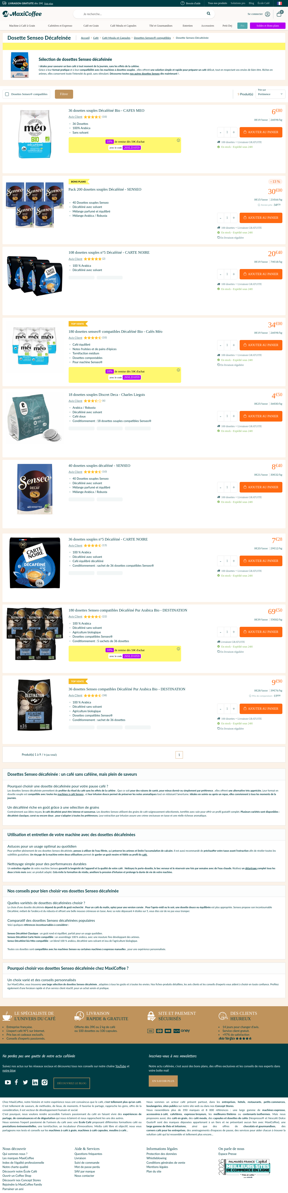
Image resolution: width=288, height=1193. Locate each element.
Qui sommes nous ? (14, 1138)
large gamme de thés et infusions (166, 1110)
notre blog (9, 1054)
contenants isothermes (256, 1098)
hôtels (241, 1086)
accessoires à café (157, 1098)
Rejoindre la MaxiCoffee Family (22, 1168)
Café (96, 37)
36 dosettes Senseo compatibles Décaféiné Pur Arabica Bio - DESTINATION (132, 678)
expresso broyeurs (195, 1098)
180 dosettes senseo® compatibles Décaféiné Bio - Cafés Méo (120, 330)
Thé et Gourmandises (159, 25)
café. (144, 838)
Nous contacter (84, 1160)
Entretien (186, 25)
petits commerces (274, 1086)
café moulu (200, 1102)
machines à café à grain (63, 1114)
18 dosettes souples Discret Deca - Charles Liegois (111, 396)
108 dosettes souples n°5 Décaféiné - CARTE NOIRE (113, 254)
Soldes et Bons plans (267, 25)
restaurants (254, 1086)
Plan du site (153, 1155)
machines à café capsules (93, 1114)
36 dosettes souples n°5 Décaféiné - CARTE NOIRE (112, 535)
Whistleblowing (156, 1142)
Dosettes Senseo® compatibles (152, 37)
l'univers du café (29, 1001)
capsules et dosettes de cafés (230, 1102)
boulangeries (154, 1090)
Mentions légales (157, 1151)
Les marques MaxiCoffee (18, 1142)
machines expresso (273, 1094)
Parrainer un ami (12, 1173)
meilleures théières (225, 1098)
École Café (264, 3)
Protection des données (161, 1138)
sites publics (170, 1090)
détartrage (251, 852)
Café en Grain (90, 25)
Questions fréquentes (88, 1138)
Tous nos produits (217, 3)
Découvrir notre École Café (19, 1155)
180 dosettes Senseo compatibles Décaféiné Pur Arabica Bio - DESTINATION (133, 602)
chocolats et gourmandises (259, 1110)
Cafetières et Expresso (60, 25)
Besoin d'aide (190, 3)
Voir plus (48, 3)
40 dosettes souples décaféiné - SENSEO (103, 464)
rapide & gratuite (101, 1001)
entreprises (228, 1086)
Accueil (85, 37)
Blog (251, 3)
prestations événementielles (19, 1110)
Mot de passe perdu (87, 1151)
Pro (241, 25)
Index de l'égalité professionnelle (23, 1147)
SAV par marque (84, 1155)
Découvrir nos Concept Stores (21, 1164)
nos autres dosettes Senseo (145, 73)
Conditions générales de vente (165, 1147)
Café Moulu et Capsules (122, 25)
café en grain (179, 1102)
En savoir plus (163, 1065)
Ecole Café (85, 1106)
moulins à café (117, 1114)
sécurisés (171, 1001)
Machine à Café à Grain (22, 25)
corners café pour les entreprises (165, 1114)
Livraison (80, 1142)
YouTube (120, 1050)
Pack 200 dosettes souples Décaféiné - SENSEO (109, 188)
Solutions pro (238, 3)
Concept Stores (224, 1090)
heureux (237, 1001)
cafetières (176, 1098)
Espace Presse (227, 1138)
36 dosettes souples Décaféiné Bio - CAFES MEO (110, 112)
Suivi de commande (86, 1147)
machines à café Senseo (70, 778)
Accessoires (206, 25)
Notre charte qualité (15, 1151)
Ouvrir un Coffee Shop (16, 1160)
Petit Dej (225, 25)
